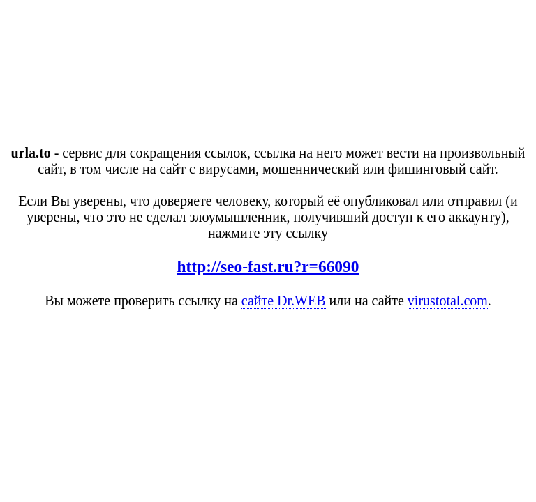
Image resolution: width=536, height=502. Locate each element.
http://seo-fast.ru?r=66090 (268, 266)
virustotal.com (448, 300)
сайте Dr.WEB (283, 300)
